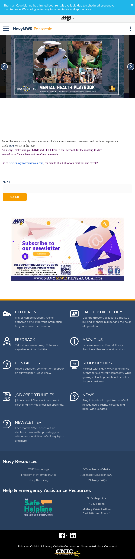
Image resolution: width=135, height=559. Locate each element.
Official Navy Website (96, 469)
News (88, 394)
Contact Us (27, 362)
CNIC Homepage (38, 469)
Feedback (25, 339)
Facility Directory (102, 311)
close (132, 5)
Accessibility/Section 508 (96, 474)
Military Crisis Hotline (97, 509)
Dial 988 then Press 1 (96, 513)
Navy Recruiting (38, 480)
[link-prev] (4, 66)
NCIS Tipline (96, 503)
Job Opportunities (34, 394)
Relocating (27, 311)
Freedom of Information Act (38, 474)
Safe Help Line (96, 498)
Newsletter (28, 422)
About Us (92, 339)
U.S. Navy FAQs (96, 480)
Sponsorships (97, 362)
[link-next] (130, 66)
